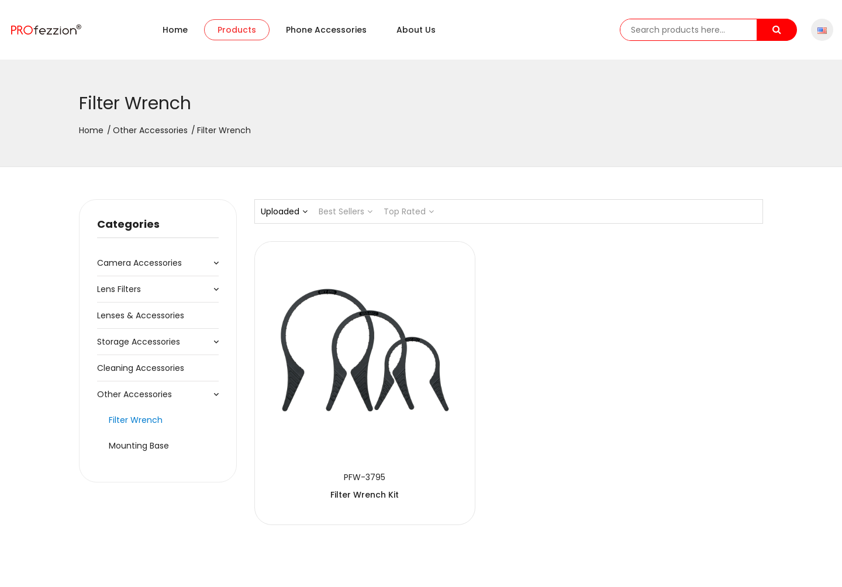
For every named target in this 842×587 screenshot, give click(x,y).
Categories (128, 224)
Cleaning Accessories (140, 368)
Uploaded (284, 211)
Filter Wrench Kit (333, 431)
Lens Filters (119, 289)
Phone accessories (326, 30)
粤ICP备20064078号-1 (345, 567)
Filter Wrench (136, 420)
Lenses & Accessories (140, 315)
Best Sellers (345, 211)
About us (416, 30)
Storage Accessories (138, 342)
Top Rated (409, 211)
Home (175, 30)
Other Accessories (150, 130)
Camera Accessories (139, 263)
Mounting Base (139, 445)
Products (237, 30)
